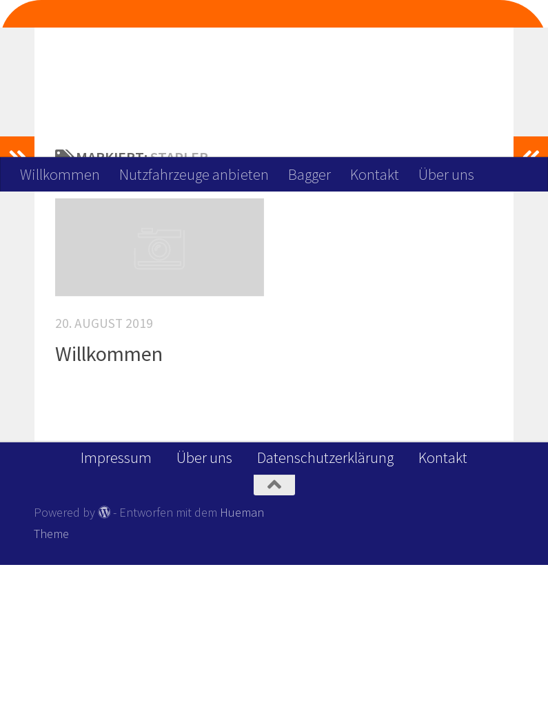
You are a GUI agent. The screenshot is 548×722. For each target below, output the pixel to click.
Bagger (309, 174)
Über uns (446, 174)
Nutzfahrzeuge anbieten (194, 174)
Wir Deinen (272, 55)
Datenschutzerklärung (325, 614)
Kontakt (374, 174)
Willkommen (60, 174)
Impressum (116, 614)
